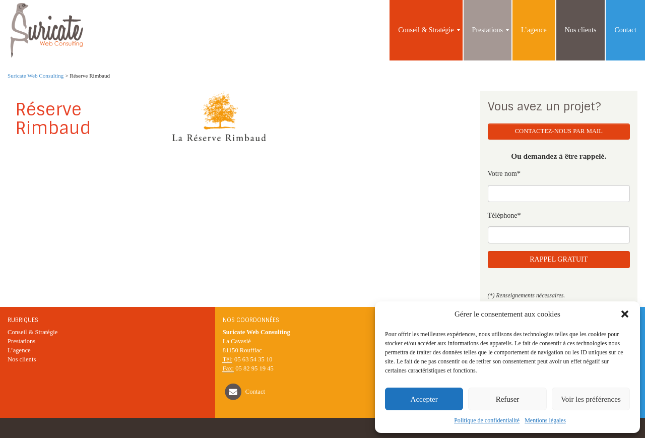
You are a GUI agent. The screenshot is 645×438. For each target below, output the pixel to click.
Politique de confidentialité (487, 420)
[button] (625, 314)
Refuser (508, 399)
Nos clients (22, 359)
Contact (255, 391)
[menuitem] (426, 30)
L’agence (19, 350)
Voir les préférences (591, 399)
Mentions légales (545, 420)
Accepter (424, 399)
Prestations (21, 341)
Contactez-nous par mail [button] (559, 131)
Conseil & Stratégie (32, 332)
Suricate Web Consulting (35, 76)
